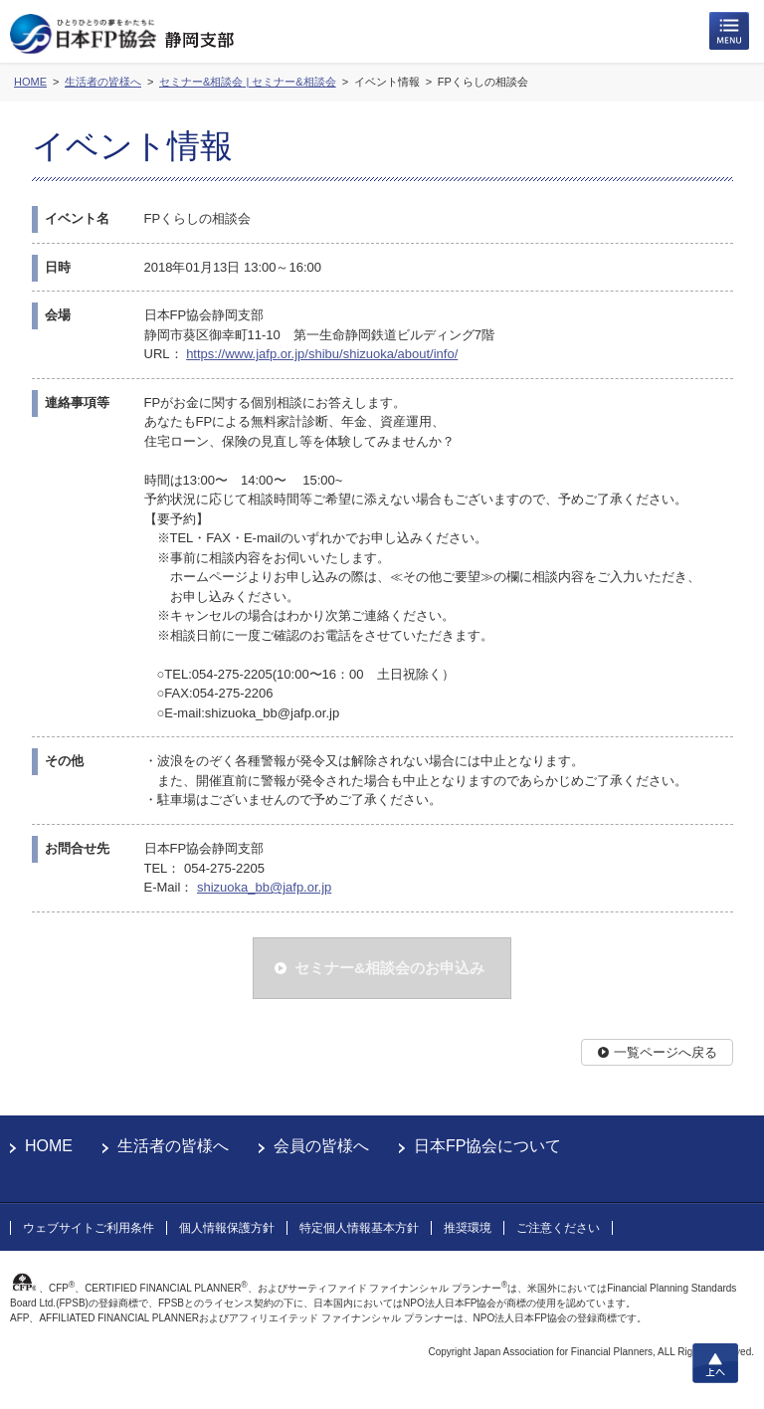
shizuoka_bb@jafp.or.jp (264, 887)
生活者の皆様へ (173, 1145)
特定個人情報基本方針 (359, 1228)
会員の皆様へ (321, 1145)
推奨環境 (467, 1228)
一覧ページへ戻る (665, 1052)
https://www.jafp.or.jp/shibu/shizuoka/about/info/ (322, 353)
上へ (715, 1363)
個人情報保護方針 (227, 1228)
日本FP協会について (487, 1145)
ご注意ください (558, 1228)
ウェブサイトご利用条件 (88, 1228)
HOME (49, 1145)
